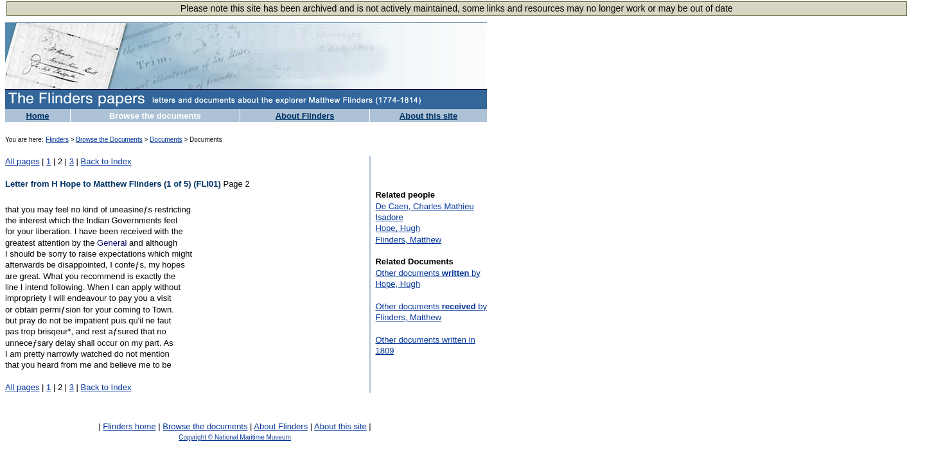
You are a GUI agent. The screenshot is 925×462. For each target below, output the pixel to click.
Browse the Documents (109, 139)
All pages (22, 161)
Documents (166, 139)
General (112, 243)
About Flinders (305, 116)
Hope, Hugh (397, 228)
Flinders (57, 139)
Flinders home (129, 426)
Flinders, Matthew (408, 239)
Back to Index (106, 161)
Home (37, 116)
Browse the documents (155, 116)
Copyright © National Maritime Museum (235, 437)
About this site (428, 116)
